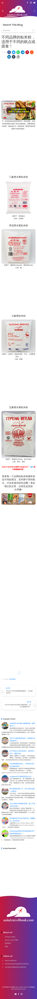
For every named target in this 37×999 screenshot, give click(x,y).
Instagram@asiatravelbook (15, 967)
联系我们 (8, 943)
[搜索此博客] (18, 30)
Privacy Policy (10, 937)
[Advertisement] (18, 79)
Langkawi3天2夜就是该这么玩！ (21, 776)
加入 (32, 467)
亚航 (6, 946)
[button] (9, 52)
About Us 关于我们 (12, 940)
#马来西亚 (12, 679)
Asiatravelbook (11, 960)
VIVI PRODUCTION (19, 989)
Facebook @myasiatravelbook (17, 964)
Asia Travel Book (21, 987)
